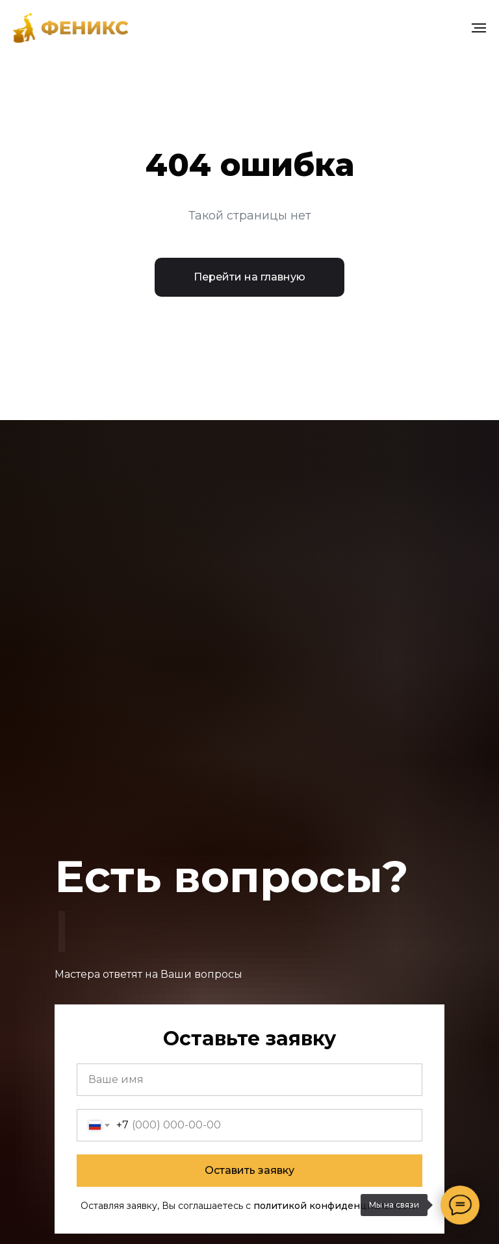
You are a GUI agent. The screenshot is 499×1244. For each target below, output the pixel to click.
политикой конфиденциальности (335, 1206)
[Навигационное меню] (479, 27)
